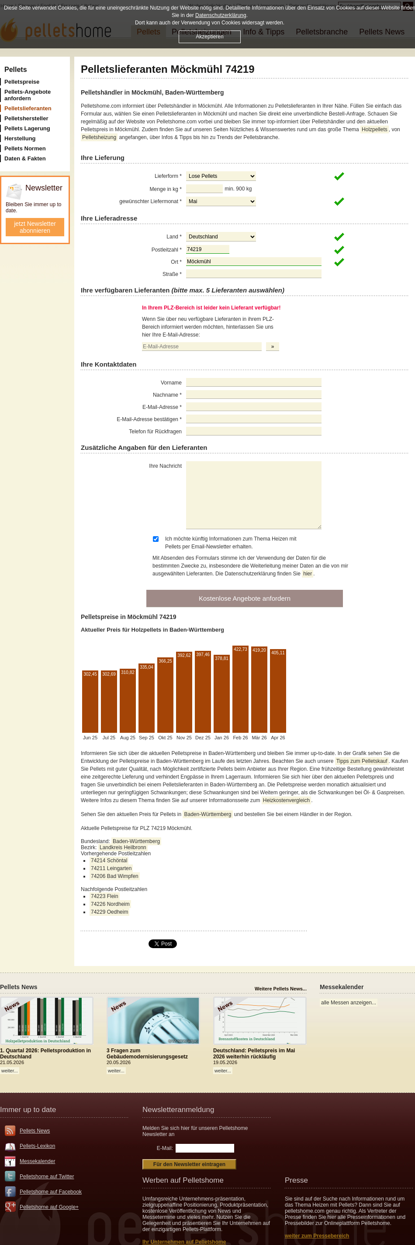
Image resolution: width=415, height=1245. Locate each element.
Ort (176, 262)
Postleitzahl (167, 250)
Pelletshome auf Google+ (49, 1207)
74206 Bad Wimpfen (114, 876)
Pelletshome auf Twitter (47, 1177)
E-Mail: (165, 1148)
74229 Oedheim (109, 912)
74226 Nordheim (110, 904)
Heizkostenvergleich (286, 800)
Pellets (15, 69)
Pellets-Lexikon (37, 1146)
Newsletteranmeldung (178, 1110)
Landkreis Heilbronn (123, 847)
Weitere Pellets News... (281, 988)
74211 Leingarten (111, 868)
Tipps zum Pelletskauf (361, 761)
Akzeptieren (209, 37)
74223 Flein (104, 896)
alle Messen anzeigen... (348, 1003)
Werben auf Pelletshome (183, 1180)
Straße (172, 274)
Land (174, 237)
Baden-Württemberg (207, 814)
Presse (296, 1180)
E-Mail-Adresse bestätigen (149, 419)
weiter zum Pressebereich (317, 1236)
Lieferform (168, 176)
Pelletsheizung (99, 137)
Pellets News (35, 1131)
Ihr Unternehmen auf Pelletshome (184, 1242)
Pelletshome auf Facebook (51, 1192)
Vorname (171, 383)
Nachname (167, 395)
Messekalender (37, 1161)
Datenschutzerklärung (220, 15)
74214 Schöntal (109, 860)
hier (307, 574)
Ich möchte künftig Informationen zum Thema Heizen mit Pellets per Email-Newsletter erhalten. (231, 543)
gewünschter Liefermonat (150, 201)
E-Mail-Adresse (162, 407)
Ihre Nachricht (165, 466)
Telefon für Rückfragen (155, 432)
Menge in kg (166, 189)
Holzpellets (374, 129)
